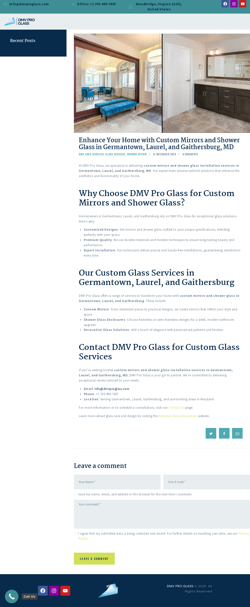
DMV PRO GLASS (180, 586)
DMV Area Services (91, 154)
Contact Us (176, 407)
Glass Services (115, 154)
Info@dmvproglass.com (29, 4)
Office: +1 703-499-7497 (96, 4)
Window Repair (137, 154)
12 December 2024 (164, 154)
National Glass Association (178, 416)
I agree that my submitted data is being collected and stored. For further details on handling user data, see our (163, 535)
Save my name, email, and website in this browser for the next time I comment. (135, 494)
